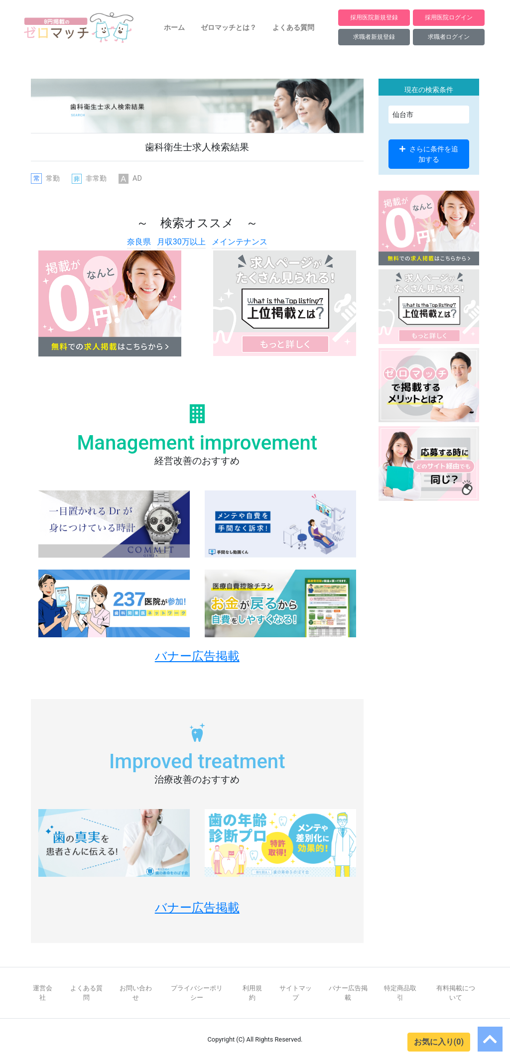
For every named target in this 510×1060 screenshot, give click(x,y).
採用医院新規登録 (374, 17)
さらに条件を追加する (428, 154)
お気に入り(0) (439, 1042)
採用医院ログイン (449, 17)
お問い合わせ (136, 992)
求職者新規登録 (374, 36)
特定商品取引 (400, 992)
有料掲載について (455, 992)
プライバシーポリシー (197, 992)
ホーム (174, 27)
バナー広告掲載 (348, 992)
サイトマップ (295, 992)
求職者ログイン (449, 36)
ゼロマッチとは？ (228, 27)
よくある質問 (293, 27)
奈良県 (139, 241)
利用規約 (252, 992)
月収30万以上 (181, 241)
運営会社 (42, 992)
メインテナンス (239, 241)
